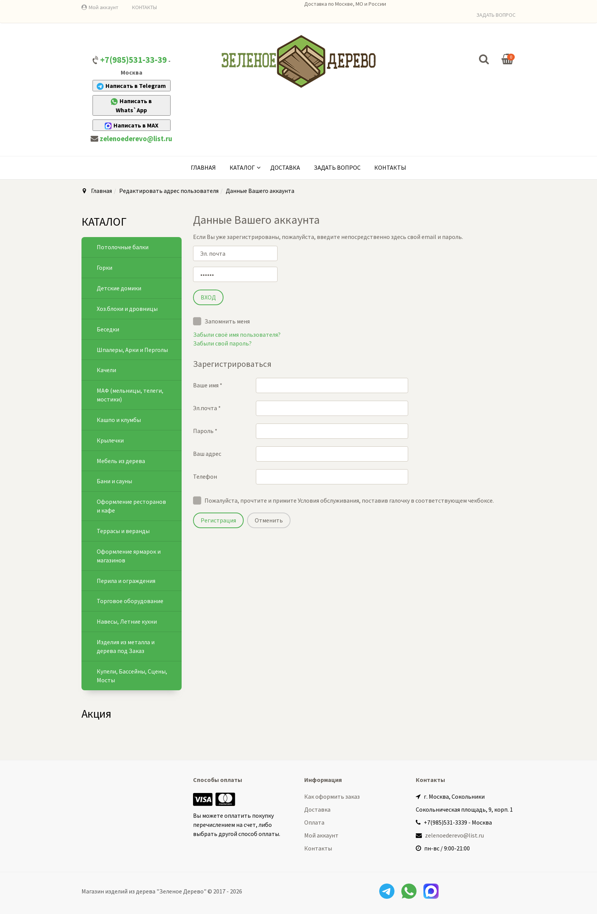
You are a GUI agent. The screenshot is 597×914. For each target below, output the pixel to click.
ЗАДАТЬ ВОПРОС (496, 14)
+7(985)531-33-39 (133, 59)
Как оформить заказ (332, 796)
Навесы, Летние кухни (127, 621)
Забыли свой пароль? (222, 343)
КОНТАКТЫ (144, 7)
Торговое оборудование (130, 601)
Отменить (269, 520)
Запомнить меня (221, 321)
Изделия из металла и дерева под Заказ (126, 646)
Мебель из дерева (121, 461)
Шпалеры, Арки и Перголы (132, 349)
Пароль (205, 431)
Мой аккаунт (103, 7)
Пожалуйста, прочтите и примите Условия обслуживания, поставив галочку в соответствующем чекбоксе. (349, 500)
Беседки (108, 329)
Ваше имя (207, 385)
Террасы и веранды (123, 531)
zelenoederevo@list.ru (136, 138)
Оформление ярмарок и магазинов (129, 556)
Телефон (205, 476)
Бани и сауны (114, 481)
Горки (104, 267)
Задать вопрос (337, 167)
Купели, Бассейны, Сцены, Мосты (132, 675)
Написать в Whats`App (131, 105)
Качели (106, 370)
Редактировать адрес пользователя (169, 190)
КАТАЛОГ (242, 167)
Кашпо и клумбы (119, 420)
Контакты (390, 167)
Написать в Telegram (131, 86)
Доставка (285, 167)
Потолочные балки (122, 247)
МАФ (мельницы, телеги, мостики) (130, 395)
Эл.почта (207, 408)
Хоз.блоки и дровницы (127, 308)
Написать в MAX (131, 125)
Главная (203, 167)
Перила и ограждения (126, 580)
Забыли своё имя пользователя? (237, 334)
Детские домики (119, 288)
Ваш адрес (207, 453)
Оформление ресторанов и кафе (131, 506)
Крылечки (110, 440)
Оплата (314, 822)
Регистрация (218, 520)
